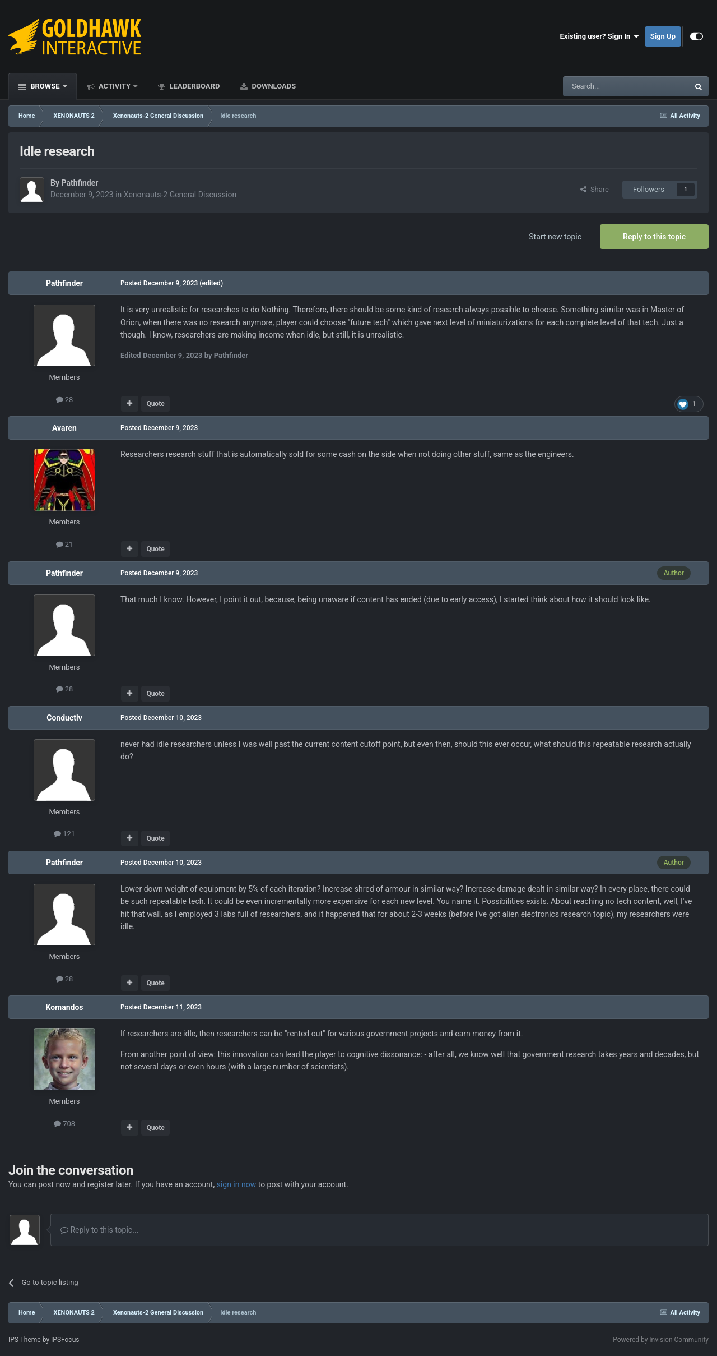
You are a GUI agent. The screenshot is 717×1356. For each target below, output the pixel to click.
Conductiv (64, 717)
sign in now (237, 1184)
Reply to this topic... (99, 1229)
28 (64, 399)
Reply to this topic (654, 236)
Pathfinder (79, 182)
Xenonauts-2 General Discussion (180, 194)
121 (64, 833)
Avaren (64, 427)
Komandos (64, 1007)
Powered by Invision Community (661, 1340)
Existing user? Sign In (599, 36)
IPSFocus (65, 1340)
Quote (155, 404)
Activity (115, 86)
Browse (45, 86)
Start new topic (555, 236)
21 (64, 544)
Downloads (273, 86)
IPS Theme (24, 1340)
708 (64, 1123)
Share (594, 189)
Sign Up (663, 36)
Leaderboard (193, 86)
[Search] (599, 86)
